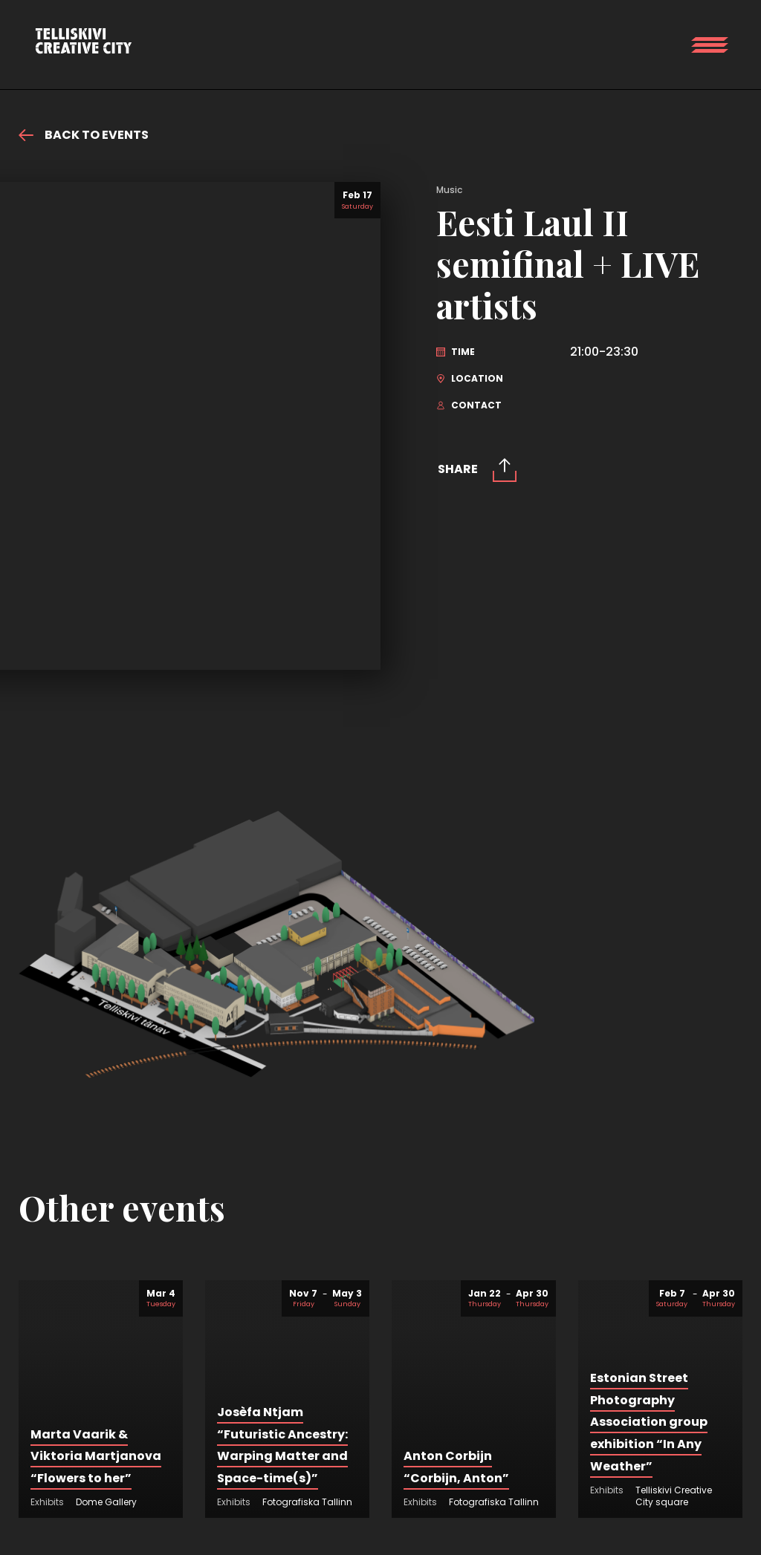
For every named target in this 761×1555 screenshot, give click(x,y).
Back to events (84, 135)
